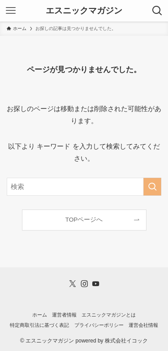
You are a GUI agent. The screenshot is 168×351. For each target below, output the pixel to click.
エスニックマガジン (84, 11)
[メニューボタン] (11, 10)
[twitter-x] (72, 283)
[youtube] (95, 283)
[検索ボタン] (157, 10)
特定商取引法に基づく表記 (39, 325)
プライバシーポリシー (99, 325)
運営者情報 (64, 314)
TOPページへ (84, 219)
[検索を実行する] (152, 187)
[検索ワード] (84, 187)
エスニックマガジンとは (109, 314)
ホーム (39, 314)
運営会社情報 (143, 325)
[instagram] (84, 283)
